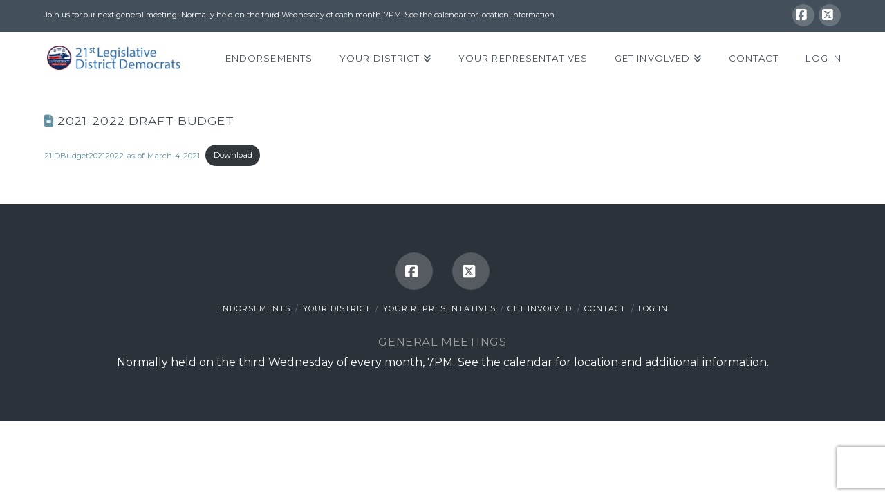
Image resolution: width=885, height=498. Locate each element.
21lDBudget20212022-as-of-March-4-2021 (122, 155)
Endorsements (253, 308)
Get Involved (539, 308)
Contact (605, 308)
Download (233, 155)
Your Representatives (439, 308)
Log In (653, 308)
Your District (337, 308)
